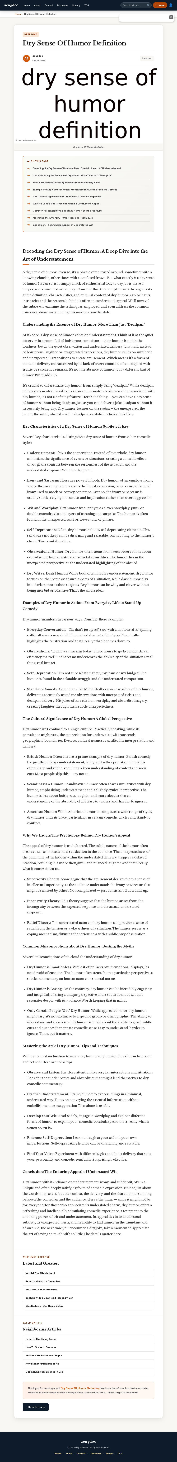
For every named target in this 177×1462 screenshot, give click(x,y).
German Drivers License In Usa (44, 1371)
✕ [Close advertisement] (171, 17)
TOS (86, 5)
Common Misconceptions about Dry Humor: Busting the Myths (68, 210)
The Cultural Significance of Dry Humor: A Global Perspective (67, 196)
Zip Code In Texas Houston (41, 1289)
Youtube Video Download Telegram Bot (49, 1297)
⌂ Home (160, 5)
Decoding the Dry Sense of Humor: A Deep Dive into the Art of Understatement (77, 168)
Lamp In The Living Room (41, 1339)
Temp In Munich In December (43, 1281)
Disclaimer (62, 5)
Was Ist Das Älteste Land (40, 1273)
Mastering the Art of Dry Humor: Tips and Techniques (63, 217)
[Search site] (136, 5)
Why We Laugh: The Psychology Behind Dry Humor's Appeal (66, 203)
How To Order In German (41, 1347)
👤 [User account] (171, 5)
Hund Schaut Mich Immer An (42, 1363)
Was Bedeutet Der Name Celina (44, 1305)
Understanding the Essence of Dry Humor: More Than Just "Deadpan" (72, 175)
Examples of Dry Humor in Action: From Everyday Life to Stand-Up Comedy (75, 189)
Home (27, 5)
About (37, 5)
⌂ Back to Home (35, 1407)
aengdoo (11, 5)
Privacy (76, 5)
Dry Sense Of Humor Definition (80, 1388)
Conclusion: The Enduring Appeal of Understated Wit (63, 224)
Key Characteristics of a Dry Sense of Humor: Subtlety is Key (66, 182)
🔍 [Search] (148, 5)
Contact (49, 5)
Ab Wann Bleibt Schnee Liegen (44, 1355)
